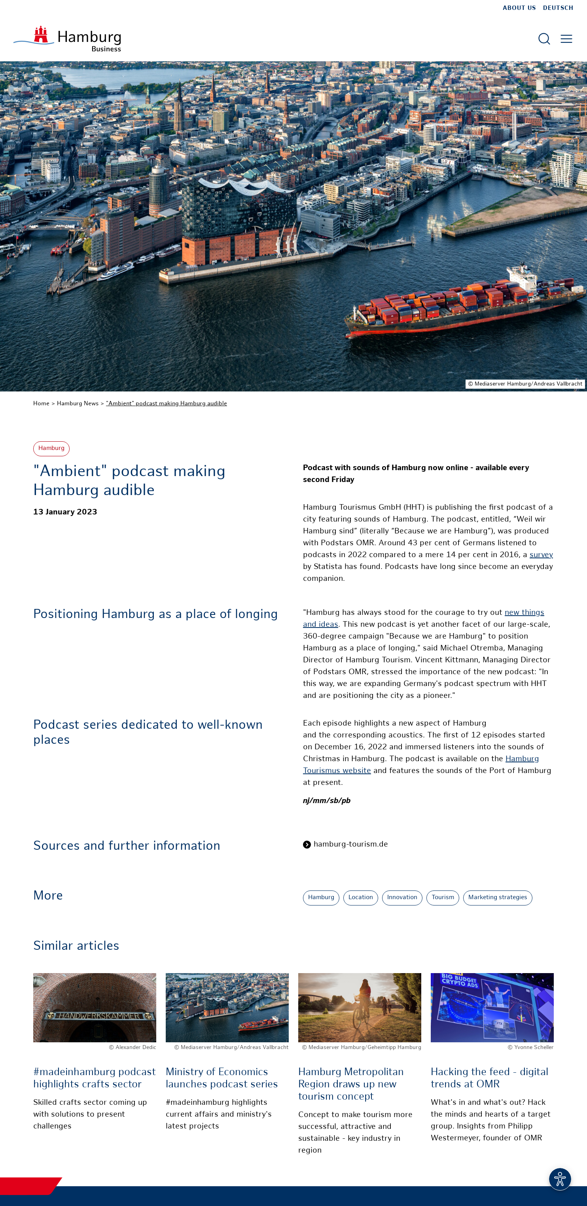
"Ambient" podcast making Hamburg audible (166, 403)
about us (519, 8)
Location (360, 898)
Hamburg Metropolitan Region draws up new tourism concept (351, 1085)
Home (41, 403)
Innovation (402, 898)
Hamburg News (77, 403)
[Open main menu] (566, 39)
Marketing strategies (497, 898)
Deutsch (558, 8)
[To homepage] (67, 38)
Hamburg (51, 449)
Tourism (443, 898)
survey (541, 555)
